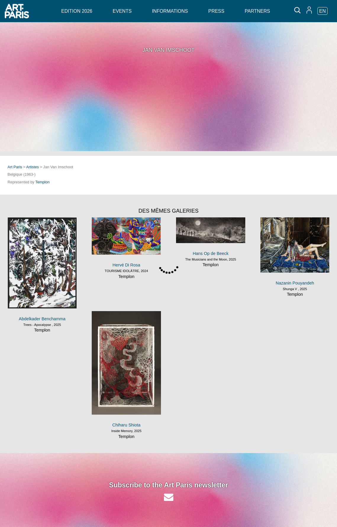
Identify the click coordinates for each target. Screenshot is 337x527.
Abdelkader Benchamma (42, 318)
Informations (170, 11)
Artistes (32, 167)
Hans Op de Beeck (210, 253)
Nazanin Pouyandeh (295, 283)
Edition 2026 (76, 11)
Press (216, 11)
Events (122, 11)
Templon (42, 182)
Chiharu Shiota (126, 425)
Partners (257, 11)
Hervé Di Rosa (126, 265)
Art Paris (15, 167)
